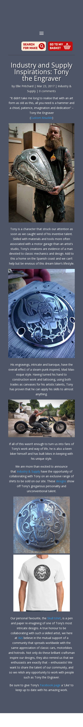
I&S (20, 638)
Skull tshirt (54, 618)
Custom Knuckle (41, 118)
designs (61, 481)
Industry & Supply (28, 471)
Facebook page (50, 685)
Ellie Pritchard (24, 86)
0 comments (47, 91)
